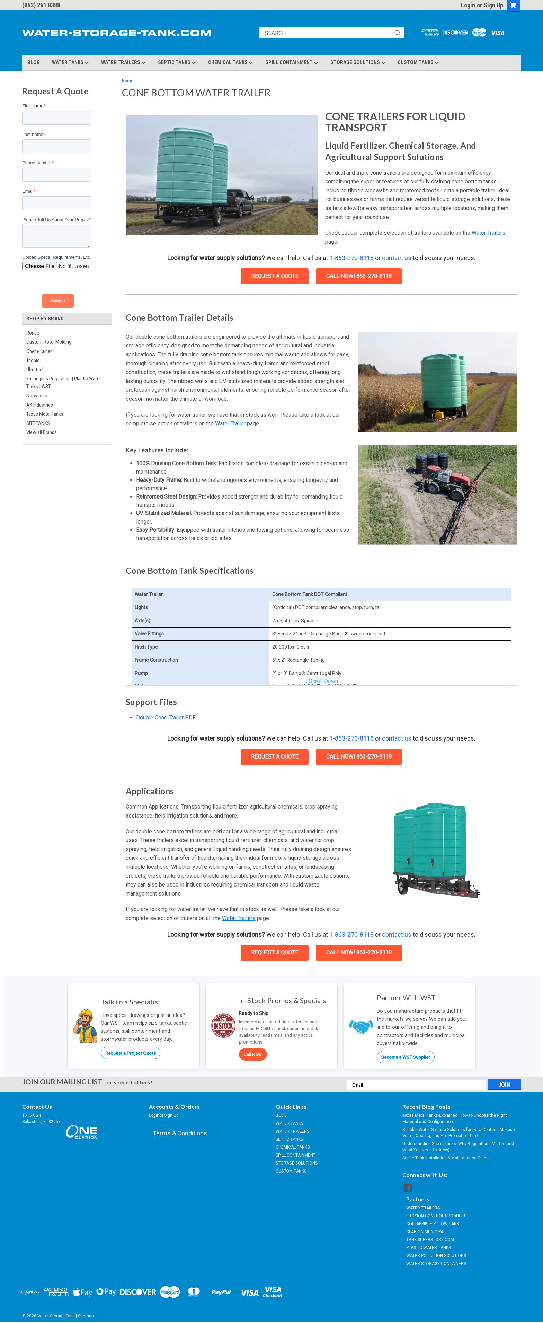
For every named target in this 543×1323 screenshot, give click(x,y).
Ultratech (35, 369)
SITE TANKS (38, 423)
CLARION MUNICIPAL (425, 1231)
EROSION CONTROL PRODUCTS (436, 1215)
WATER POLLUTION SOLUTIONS (436, 1255)
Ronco (32, 333)
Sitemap (86, 1316)
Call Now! (252, 1054)
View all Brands (41, 432)
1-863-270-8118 (351, 257)
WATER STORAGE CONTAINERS (436, 1263)
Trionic (32, 360)
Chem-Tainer (39, 351)
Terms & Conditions (180, 1133)
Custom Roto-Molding (48, 342)
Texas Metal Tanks (44, 414)
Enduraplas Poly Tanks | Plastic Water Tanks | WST (63, 382)
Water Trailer (230, 423)
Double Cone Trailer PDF (166, 717)
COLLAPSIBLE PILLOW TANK (432, 1223)
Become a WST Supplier (405, 1057)
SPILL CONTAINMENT (291, 62)
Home (127, 81)
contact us (396, 257)
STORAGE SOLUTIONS (357, 62)
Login (468, 5)
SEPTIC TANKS (177, 62)
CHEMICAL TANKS (230, 62)
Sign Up (493, 5)
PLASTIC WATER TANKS (428, 1247)
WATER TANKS (70, 62)
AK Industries (39, 405)
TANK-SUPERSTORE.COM (430, 1239)
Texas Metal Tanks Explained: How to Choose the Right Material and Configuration (454, 1118)
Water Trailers (488, 233)
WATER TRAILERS (123, 62)
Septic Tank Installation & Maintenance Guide (445, 1158)
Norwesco (36, 395)
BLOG (33, 62)
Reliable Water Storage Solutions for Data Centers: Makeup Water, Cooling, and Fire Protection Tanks (458, 1132)
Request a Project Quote (130, 1053)
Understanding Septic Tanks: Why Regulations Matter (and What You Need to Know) (458, 1146)
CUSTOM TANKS (418, 62)
